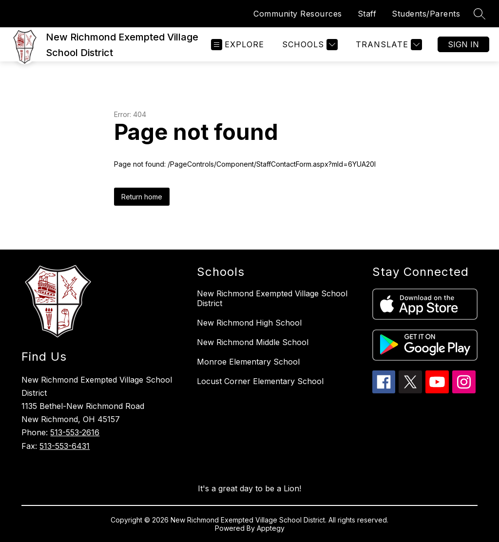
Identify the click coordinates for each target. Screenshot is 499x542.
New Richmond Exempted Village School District (272, 298)
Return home (141, 197)
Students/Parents (426, 14)
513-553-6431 (64, 446)
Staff (367, 14)
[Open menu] (237, 45)
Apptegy (271, 528)
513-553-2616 (74, 432)
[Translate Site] (387, 45)
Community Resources (297, 14)
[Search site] (479, 13)
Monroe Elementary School (248, 362)
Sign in (463, 44)
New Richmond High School (249, 323)
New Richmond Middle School (252, 342)
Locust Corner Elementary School (260, 381)
